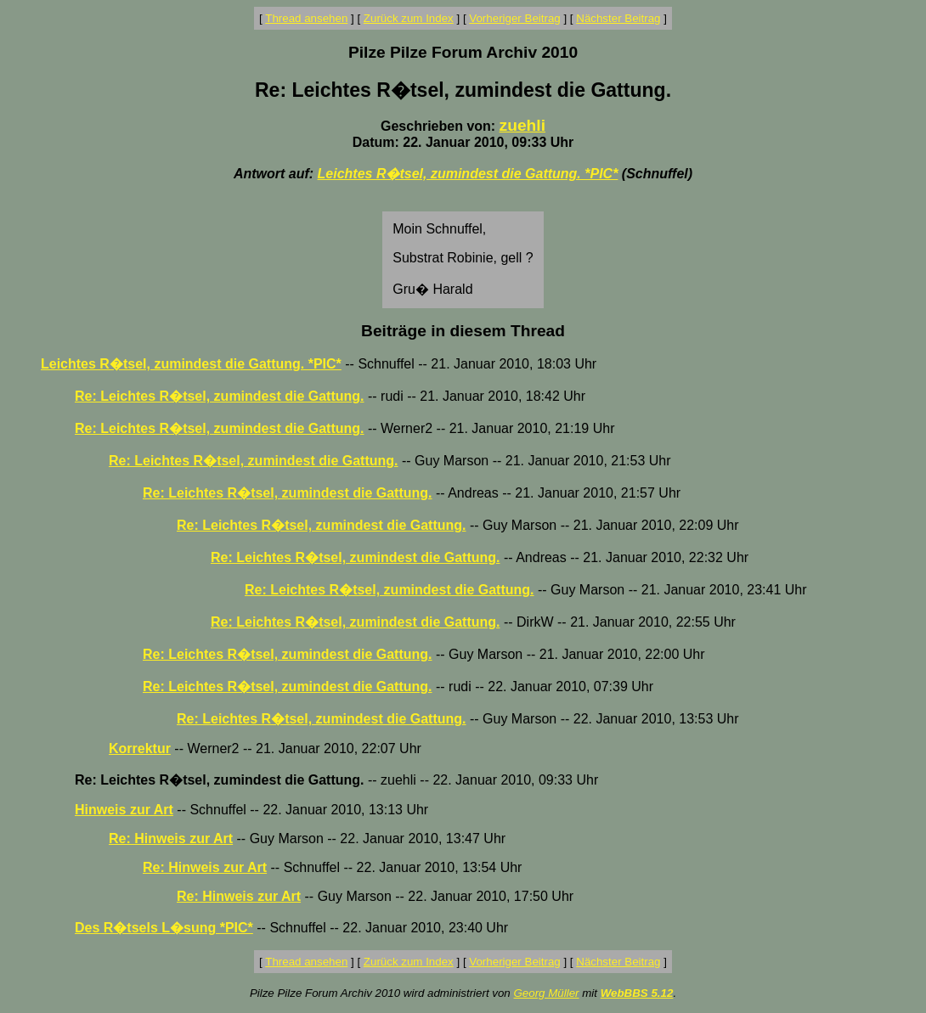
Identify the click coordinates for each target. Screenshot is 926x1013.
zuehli (522, 125)
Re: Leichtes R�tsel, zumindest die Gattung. (219, 396)
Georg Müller (546, 993)
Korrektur (140, 748)
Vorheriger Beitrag (514, 18)
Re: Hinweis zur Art (171, 838)
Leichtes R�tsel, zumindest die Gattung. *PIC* (468, 173)
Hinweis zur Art (124, 809)
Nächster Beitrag (618, 18)
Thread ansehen (306, 18)
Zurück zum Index (409, 18)
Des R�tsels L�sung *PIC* (164, 927)
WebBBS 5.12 (637, 993)
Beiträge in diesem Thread (463, 331)
